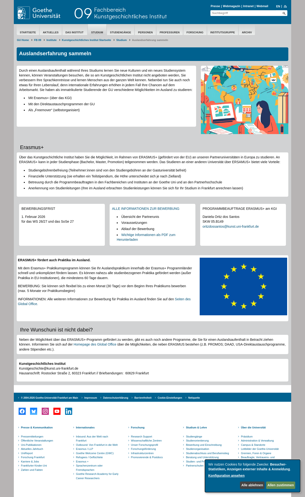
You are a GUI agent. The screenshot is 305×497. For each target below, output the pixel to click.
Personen (145, 32)
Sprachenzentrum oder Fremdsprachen (89, 467)
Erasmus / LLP (84, 448)
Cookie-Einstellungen (170, 398)
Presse (215, 6)
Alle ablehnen (252, 485)
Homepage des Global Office (95, 344)
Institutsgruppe (222, 32)
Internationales (85, 427)
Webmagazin (231, 6)
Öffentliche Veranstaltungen (37, 440)
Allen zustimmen (280, 485)
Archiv (247, 32)
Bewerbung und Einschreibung (204, 444)
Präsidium (247, 436)
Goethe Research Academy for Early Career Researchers (97, 476)
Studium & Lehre (196, 427)
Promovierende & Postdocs (147, 457)
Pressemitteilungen (32, 436)
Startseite (28, 32)
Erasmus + (82, 461)
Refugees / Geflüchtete (89, 457)
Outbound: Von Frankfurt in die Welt (97, 444)
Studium (97, 32)
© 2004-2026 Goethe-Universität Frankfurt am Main (49, 398)
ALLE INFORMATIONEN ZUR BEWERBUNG (145, 209)
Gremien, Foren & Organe (256, 453)
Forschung (195, 32)
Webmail (262, 6)
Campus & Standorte (253, 444)
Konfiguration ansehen (226, 475)
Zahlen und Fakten (32, 469)
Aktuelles (51, 32)
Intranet (248, 6)
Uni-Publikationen (31, 444)
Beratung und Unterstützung (202, 457)
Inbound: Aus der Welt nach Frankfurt (92, 438)
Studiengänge (120, 32)
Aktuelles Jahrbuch (32, 448)
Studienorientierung (197, 440)
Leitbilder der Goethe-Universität (260, 448)
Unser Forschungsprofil (144, 444)
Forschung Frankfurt (33, 457)
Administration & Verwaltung (257, 440)
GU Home (23, 40)
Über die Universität (253, 427)
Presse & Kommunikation (37, 427)
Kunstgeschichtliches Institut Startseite (86, 40)
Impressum (90, 398)
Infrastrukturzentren (142, 453)
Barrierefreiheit (143, 398)
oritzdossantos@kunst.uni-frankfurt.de (231, 226)
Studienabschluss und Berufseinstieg (207, 453)
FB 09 (37, 40)
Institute (51, 40)
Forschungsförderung (143, 448)
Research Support (141, 436)
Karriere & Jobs (30, 461)
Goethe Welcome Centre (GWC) (95, 453)
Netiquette (194, 398)
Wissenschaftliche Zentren (146, 440)
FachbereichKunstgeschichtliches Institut (130, 13)
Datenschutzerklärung (115, 398)
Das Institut (75, 32)
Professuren (170, 32)
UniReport (27, 453)
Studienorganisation (197, 448)
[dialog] (252, 476)
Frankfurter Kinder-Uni (34, 465)
